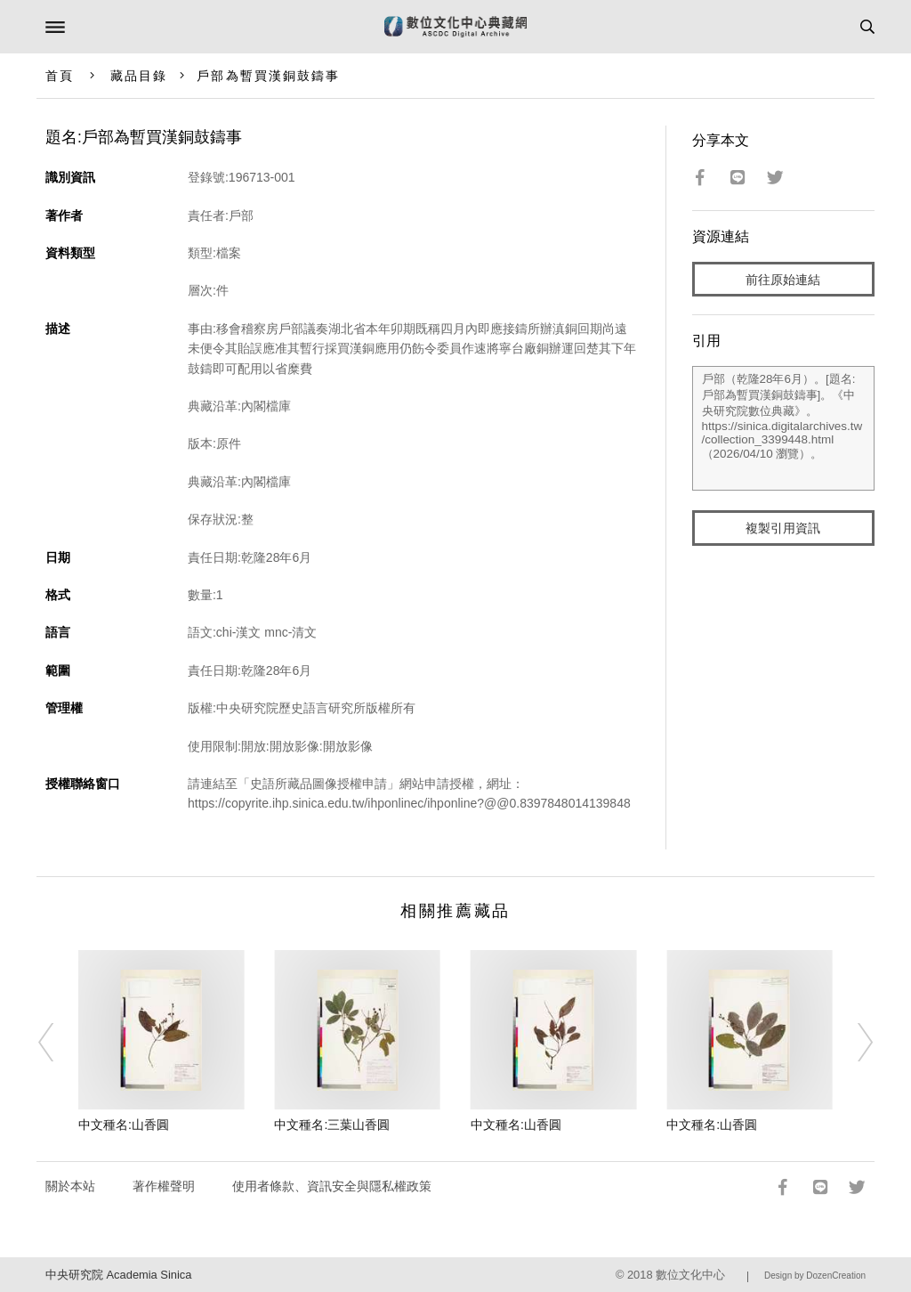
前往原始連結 (783, 279)
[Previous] (58, 1042)
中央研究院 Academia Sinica (118, 1274)
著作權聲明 (164, 1186)
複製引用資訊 (783, 528)
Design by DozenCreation (815, 1275)
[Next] (853, 1042)
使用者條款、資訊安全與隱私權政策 (331, 1186)
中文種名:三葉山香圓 (332, 1124)
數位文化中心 (690, 1274)
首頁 (59, 76)
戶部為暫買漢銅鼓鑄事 (268, 76)
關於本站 (70, 1186)
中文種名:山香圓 (123, 1124)
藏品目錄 (138, 76)
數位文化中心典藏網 (455, 26)
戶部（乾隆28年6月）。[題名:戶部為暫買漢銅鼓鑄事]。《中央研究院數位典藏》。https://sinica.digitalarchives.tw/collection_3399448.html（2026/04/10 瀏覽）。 (783, 428)
